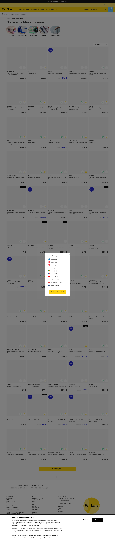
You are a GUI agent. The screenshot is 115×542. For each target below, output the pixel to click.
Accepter (97, 519)
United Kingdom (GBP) (55, 282)
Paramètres (86, 519)
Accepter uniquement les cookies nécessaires (45, 537)
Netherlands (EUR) (53, 279)
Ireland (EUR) (52, 271)
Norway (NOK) (52, 262)
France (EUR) (52, 273)
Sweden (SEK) (52, 259)
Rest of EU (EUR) (53, 285)
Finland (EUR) (52, 268)
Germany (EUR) (53, 276)
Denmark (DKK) (53, 265)
